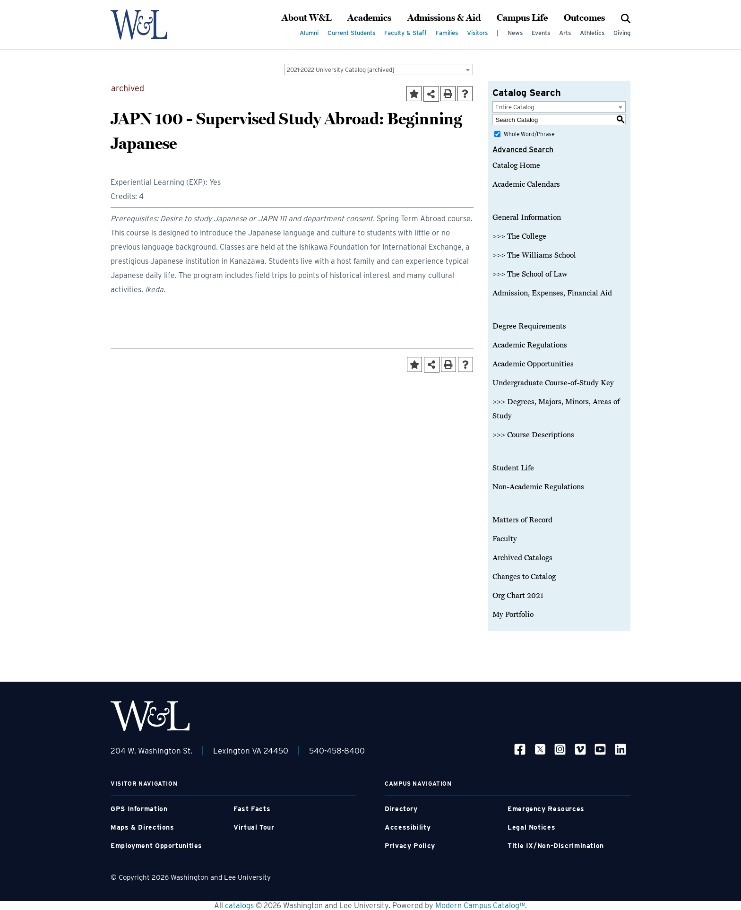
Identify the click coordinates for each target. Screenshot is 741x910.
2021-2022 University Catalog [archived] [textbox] (341, 69)
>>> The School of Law (530, 274)
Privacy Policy (410, 845)
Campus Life (522, 18)
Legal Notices (531, 827)
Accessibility (408, 827)
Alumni (309, 32)
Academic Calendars (526, 184)
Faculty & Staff (405, 32)
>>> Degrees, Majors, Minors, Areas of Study (556, 409)
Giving (621, 32)
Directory (401, 809)
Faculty (504, 539)
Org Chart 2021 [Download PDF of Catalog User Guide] (517, 595)
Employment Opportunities (156, 845)
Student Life (513, 468)
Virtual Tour (254, 827)
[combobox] (378, 69)
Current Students (351, 32)
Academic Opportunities (533, 364)
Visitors (477, 32)
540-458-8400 (337, 750)
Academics (369, 18)
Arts (565, 32)
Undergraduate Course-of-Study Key (553, 383)
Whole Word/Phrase (529, 134)
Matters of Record (522, 520)
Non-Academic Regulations (538, 487)
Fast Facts (251, 809)
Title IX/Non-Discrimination (556, 845)
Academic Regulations (529, 345)
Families (447, 32)
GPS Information (139, 809)
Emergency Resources (546, 809)
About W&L (306, 18)
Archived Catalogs (522, 558)
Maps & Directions (142, 827)
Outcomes (584, 18)
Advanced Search (522, 149)
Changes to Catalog (524, 576)
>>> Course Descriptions (533, 435)
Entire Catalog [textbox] (514, 107)
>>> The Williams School (534, 255)
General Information (526, 217)
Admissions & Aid (444, 18)
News (515, 32)
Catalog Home (516, 165)
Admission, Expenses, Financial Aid (552, 293)
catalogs (239, 905)
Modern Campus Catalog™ (480, 905)
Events (541, 32)
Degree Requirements (529, 326)
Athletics (592, 32)
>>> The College (519, 236)
